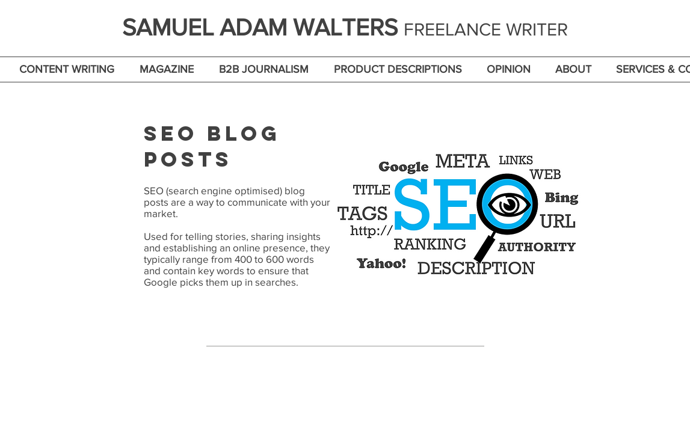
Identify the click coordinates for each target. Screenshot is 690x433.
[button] (67, 69)
